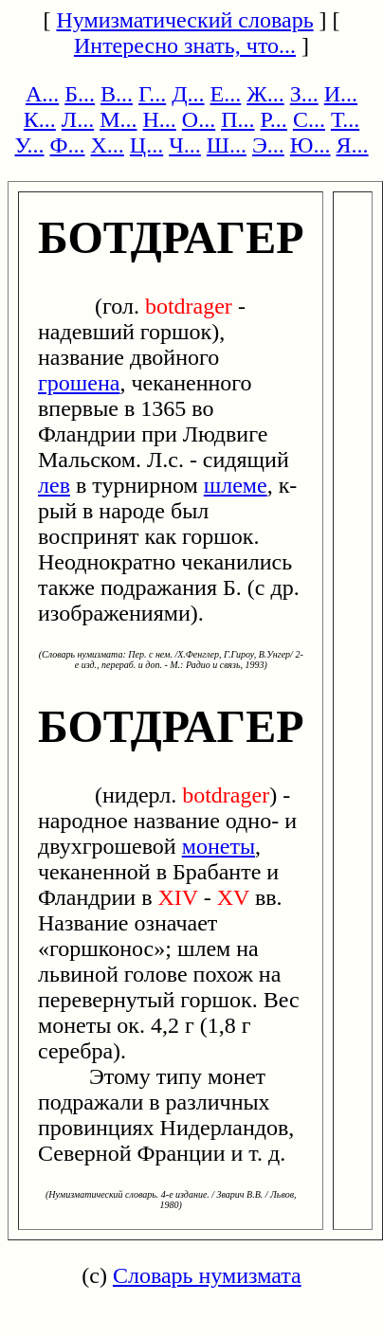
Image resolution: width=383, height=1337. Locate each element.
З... (304, 93)
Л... (78, 119)
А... (42, 93)
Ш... (226, 145)
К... (40, 119)
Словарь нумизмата (207, 1275)
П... (237, 119)
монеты (218, 846)
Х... (107, 145)
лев (54, 485)
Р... (274, 119)
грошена (78, 382)
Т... (345, 119)
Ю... (310, 145)
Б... (79, 93)
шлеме (235, 485)
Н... (158, 119)
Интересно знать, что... (185, 45)
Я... (353, 145)
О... (198, 119)
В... (116, 93)
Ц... (146, 145)
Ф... (67, 145)
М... (118, 119)
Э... (268, 145)
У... (29, 145)
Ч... (185, 145)
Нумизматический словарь (184, 20)
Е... (226, 93)
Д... (188, 93)
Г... (152, 93)
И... (340, 93)
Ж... (265, 93)
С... (309, 119)
